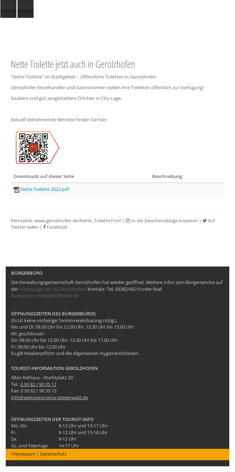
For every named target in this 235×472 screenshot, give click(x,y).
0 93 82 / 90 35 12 (38, 384)
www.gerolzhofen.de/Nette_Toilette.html (77, 220)
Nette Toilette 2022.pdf (44, 189)
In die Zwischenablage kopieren (162, 220)
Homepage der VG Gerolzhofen (52, 289)
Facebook (55, 227)
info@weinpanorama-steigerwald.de (49, 397)
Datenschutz (53, 454)
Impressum (23, 454)
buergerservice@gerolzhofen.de (45, 295)
